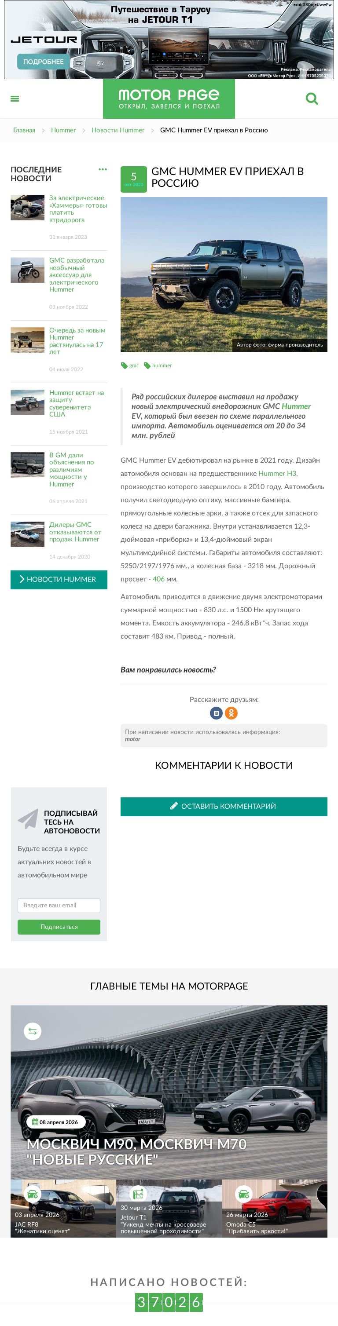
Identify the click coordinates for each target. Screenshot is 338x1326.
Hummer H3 (277, 473)
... (102, 169)
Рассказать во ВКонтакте (216, 713)
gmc (134, 365)
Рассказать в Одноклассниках (231, 713)
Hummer (296, 407)
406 (159, 579)
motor (132, 739)
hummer (162, 365)
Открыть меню (15, 108)
